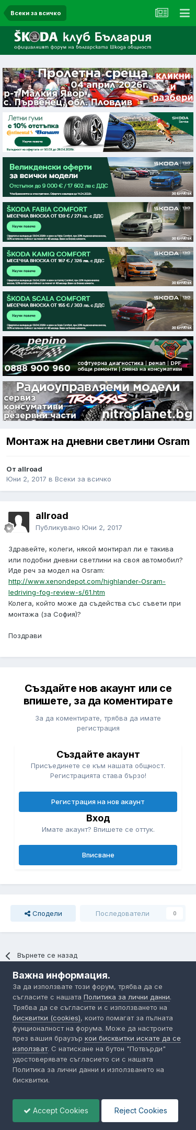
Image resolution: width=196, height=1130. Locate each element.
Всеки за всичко (83, 479)
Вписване (98, 855)
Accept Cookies (56, 1110)
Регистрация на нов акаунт (98, 801)
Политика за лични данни (127, 997)
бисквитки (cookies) (46, 1018)
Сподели (43, 913)
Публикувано (79, 527)
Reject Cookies (139, 1110)
